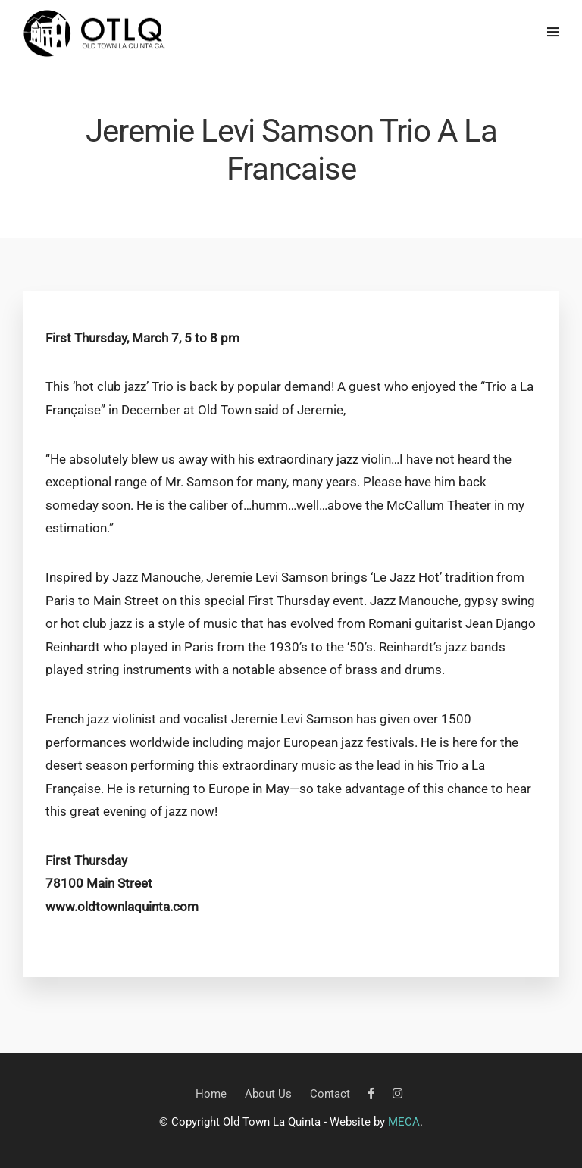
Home (211, 1094)
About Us (268, 1094)
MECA (404, 1122)
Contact (330, 1094)
